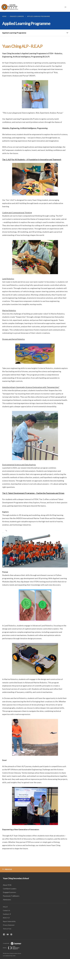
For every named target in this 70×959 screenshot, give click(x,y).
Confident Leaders (9, 889)
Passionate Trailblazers (11, 896)
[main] (35, 442)
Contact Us (6, 910)
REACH (5, 918)
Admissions (7, 900)
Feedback (6, 914)
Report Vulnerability (9, 921)
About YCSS (7, 885)
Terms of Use (7, 929)
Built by (12, 947)
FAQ (4, 907)
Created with (13, 943)
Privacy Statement (8, 925)
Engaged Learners (9, 892)
